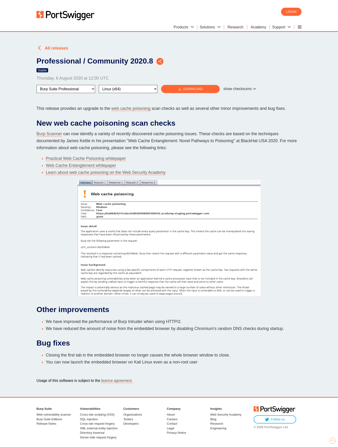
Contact (172, 423)
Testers (128, 419)
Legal (170, 428)
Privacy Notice (176, 432)
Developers (131, 423)
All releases (56, 48)
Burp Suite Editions (49, 419)
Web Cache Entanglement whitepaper (81, 165)
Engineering (218, 428)
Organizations (132, 414)
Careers (172, 419)
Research (216, 423)
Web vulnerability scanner (53, 414)
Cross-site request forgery (97, 423)
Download (190, 89)
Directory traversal (92, 432)
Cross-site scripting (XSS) (97, 414)
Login (291, 11)
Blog (213, 419)
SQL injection (89, 419)
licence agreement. (117, 381)
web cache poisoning (130, 108)
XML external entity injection (99, 428)
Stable (42, 70)
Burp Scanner (49, 133)
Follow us (275, 419)
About (171, 414)
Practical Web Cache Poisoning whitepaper (86, 158)
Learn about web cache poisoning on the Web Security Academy (106, 172)
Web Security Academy (225, 414)
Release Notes (46, 423)
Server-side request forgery (98, 437)
